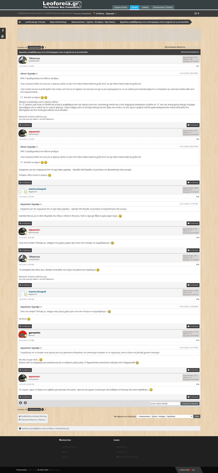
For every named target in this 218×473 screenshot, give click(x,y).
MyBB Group (54, 470)
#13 (197, 197)
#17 (197, 340)
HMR (197, 470)
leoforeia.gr (122, 452)
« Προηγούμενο (34, 47)
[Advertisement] (101, 35)
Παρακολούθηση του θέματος (33, 420)
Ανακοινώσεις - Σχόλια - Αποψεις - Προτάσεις (93, 22)
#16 (197, 299)
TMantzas (34, 58)
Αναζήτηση (122, 447)
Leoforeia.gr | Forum (35, 22)
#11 (197, 66)
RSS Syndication (69, 447)
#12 (197, 139)
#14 (197, 237)
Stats (65, 457)
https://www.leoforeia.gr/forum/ (127, 83)
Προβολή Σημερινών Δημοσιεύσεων (58, 13)
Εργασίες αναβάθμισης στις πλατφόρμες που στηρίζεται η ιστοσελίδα (154, 22)
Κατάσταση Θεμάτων (190, 52)
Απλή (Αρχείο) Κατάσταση (127, 457)
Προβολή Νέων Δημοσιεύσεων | (31, 13)
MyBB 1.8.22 (32, 470)
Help (65, 452)
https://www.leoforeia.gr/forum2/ (91, 83)
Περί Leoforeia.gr (58, 22)
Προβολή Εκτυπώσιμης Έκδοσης (34, 416)
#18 (197, 384)
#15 (197, 264)
